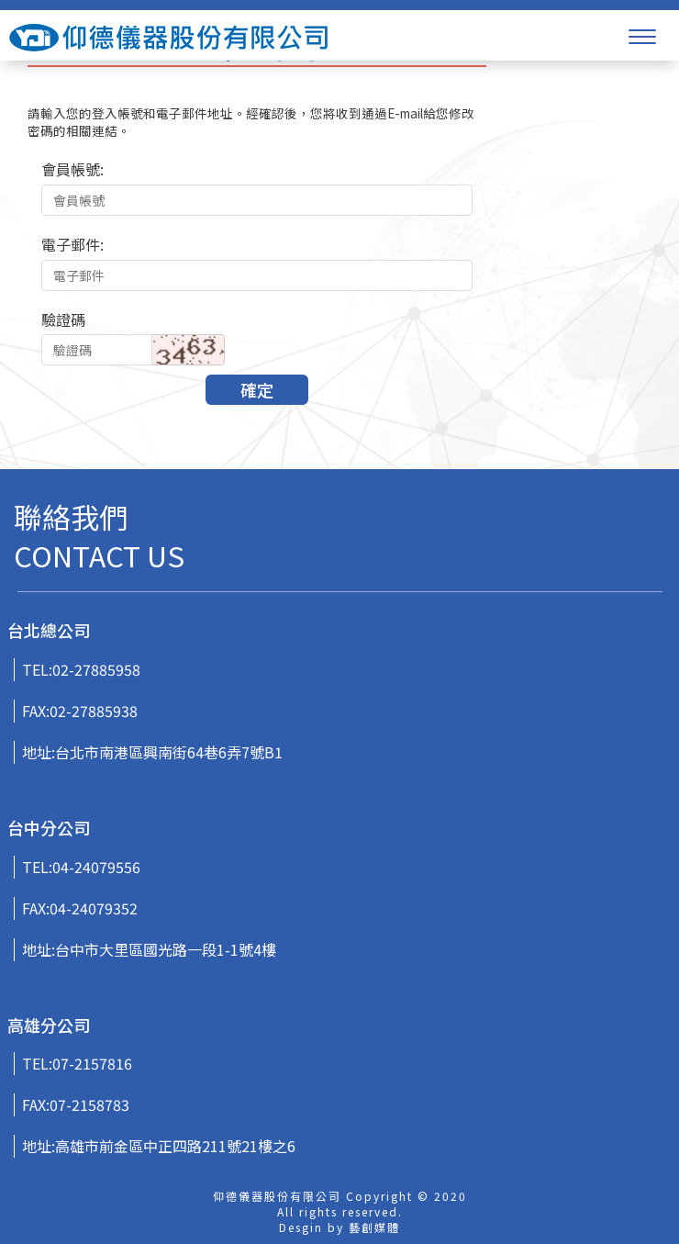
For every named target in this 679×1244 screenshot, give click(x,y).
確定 (256, 389)
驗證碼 (63, 319)
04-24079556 (96, 867)
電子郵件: (72, 244)
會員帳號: (72, 169)
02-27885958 (96, 669)
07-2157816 (92, 1063)
